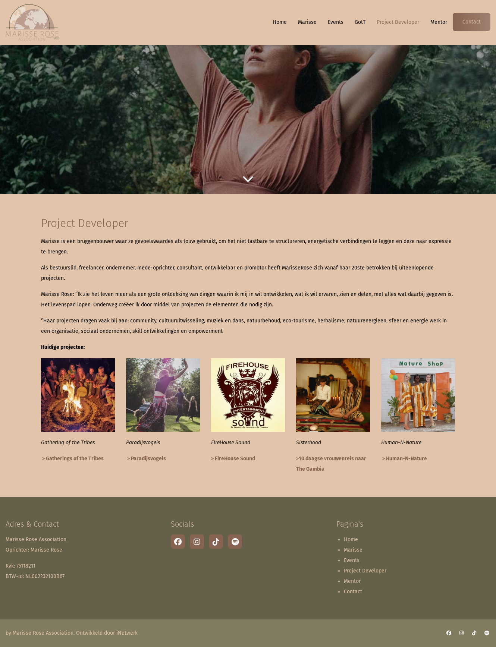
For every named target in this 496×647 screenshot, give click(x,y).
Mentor (438, 22)
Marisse (307, 22)
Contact (471, 22)
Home (280, 22)
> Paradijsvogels (146, 458)
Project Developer (398, 22)
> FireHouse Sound (233, 458)
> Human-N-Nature (404, 458)
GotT (360, 22)
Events (335, 22)
